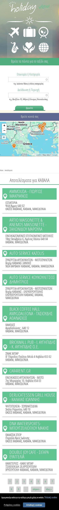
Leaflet (38, 155)
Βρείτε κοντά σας (29, 116)
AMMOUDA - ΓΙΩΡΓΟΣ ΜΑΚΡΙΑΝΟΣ (25, 193)
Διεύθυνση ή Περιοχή (28, 90)
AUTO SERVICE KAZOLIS (26, 253)
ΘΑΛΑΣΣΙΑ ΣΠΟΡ (14, 435)
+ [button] (4, 126)
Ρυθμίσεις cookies (12, 505)
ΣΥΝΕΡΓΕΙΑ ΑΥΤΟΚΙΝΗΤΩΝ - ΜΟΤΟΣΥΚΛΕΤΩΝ (29, 260)
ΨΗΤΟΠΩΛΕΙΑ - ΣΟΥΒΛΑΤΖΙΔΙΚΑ (21, 406)
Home (1, 170)
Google (55, 155)
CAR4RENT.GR (20, 371)
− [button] (4, 130)
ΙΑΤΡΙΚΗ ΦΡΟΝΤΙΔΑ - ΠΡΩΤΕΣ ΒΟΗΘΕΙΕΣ (29, 46)
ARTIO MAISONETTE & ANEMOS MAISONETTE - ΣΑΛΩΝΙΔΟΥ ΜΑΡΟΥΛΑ (28, 224)
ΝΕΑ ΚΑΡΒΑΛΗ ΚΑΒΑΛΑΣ (18, 266)
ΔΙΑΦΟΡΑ (42, 41)
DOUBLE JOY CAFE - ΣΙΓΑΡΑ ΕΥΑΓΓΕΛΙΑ (29, 454)
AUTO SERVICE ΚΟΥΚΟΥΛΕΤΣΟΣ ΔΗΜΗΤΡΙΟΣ (32, 279)
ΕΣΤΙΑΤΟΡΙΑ (11, 203)
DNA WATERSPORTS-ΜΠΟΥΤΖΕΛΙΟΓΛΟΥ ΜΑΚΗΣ (29, 425)
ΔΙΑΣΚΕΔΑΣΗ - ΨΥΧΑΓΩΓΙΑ (14, 44)
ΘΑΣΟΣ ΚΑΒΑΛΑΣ (14, 209)
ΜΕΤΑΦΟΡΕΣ (14, 27)
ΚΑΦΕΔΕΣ (10, 325)
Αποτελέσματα (8, 170)
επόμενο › (36, 489)
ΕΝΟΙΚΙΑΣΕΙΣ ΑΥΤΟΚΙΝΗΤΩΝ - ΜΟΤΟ (25, 377)
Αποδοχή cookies (34, 505)
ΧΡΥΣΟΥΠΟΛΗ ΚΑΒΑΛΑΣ (17, 470)
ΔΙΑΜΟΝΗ (28, 27)
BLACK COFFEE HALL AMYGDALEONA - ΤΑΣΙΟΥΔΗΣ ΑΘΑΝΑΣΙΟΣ (31, 313)
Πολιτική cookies (50, 497)
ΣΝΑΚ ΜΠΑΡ (12, 353)
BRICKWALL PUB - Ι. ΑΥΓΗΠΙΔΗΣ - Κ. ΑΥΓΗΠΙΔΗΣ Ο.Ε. (32, 344)
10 (5, 456)
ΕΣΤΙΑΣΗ (42, 27)
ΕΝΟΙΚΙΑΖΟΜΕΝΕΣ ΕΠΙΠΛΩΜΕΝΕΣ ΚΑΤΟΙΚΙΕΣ (29, 236)
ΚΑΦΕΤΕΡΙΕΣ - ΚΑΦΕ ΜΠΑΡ (19, 463)
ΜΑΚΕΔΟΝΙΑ (39, 209)
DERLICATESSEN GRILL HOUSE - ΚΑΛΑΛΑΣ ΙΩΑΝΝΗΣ (32, 397)
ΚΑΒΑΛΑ (27, 209)
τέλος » (48, 489)
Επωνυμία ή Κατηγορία (28, 74)
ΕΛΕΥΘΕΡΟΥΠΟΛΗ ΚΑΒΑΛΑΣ (19, 295)
